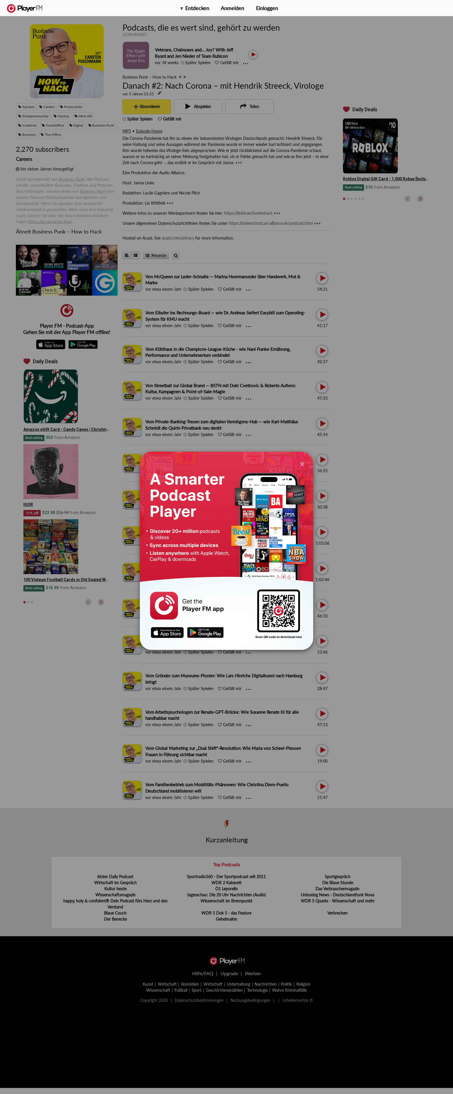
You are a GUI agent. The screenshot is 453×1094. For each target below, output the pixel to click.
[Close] (302, 464)
